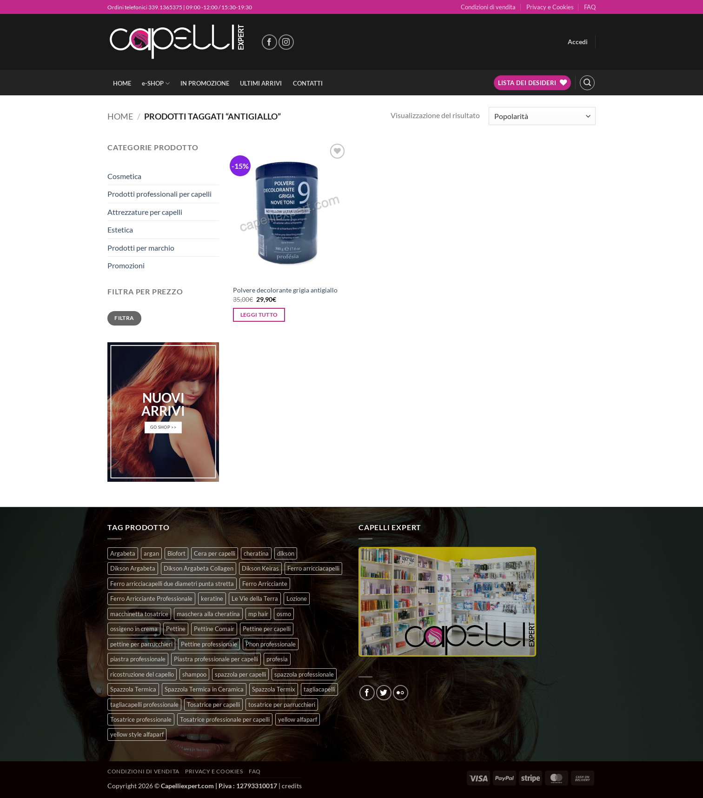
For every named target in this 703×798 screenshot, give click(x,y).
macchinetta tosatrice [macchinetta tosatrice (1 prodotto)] (139, 614)
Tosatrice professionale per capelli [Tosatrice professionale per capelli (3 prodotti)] (225, 719)
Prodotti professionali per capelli (159, 193)
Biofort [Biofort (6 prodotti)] (176, 553)
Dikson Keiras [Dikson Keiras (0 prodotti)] (260, 568)
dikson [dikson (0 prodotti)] (285, 553)
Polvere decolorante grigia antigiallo (285, 290)
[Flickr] (400, 692)
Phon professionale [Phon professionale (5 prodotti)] (270, 644)
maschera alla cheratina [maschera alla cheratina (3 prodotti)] (208, 614)
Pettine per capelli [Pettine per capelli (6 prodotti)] (267, 628)
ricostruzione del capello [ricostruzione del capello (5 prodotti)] (142, 674)
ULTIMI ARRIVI (261, 83)
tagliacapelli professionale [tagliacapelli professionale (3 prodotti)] (144, 704)
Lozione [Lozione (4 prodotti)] (296, 598)
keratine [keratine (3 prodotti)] (212, 598)
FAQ (590, 7)
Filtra (124, 317)
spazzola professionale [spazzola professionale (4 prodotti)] (304, 674)
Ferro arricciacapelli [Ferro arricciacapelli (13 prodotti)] (313, 568)
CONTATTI (308, 83)
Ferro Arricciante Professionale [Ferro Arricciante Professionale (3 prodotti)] (151, 598)
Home (120, 116)
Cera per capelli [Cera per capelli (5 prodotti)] (214, 553)
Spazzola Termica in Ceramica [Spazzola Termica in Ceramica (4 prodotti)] (204, 689)
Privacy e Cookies (550, 7)
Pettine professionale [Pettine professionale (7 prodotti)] (209, 644)
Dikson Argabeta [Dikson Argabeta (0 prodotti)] (132, 568)
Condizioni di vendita (488, 7)
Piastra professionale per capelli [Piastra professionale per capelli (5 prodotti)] (216, 659)
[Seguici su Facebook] (269, 42)
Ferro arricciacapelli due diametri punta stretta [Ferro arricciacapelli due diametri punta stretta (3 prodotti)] (172, 583)
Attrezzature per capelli (144, 211)
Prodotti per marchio (140, 247)
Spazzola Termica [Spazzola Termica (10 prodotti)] (133, 689)
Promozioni (126, 265)
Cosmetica (124, 176)
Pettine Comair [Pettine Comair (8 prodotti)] (214, 628)
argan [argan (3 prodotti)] (151, 553)
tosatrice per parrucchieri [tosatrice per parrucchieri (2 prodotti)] (281, 704)
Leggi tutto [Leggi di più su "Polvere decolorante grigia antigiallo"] (259, 315)
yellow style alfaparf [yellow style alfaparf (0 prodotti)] (137, 734)
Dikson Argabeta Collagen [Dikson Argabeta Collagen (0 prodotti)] (198, 568)
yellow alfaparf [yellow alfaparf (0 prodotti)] (297, 719)
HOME (122, 83)
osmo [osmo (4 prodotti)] (284, 614)
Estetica (120, 229)
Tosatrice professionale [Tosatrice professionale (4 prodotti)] (141, 719)
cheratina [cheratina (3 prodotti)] (256, 553)
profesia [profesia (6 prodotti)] (277, 659)
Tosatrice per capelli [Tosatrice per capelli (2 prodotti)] (213, 704)
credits (292, 786)
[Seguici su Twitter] (383, 692)
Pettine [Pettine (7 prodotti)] (176, 628)
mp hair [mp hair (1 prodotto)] (258, 614)
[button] (578, 41)
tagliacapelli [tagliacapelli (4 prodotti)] (319, 689)
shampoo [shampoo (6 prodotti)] (194, 674)
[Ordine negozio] (542, 116)
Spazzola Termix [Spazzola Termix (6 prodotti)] (273, 689)
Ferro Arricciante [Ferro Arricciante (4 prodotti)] (264, 583)
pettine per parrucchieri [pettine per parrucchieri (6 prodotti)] (141, 644)
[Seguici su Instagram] (286, 42)
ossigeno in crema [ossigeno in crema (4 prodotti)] (134, 628)
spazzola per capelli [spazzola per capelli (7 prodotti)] (240, 674)
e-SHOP (156, 83)
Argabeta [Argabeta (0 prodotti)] (122, 553)
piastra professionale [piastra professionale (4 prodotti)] (138, 659)
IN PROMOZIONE (204, 83)
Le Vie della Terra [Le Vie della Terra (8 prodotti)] (255, 598)
